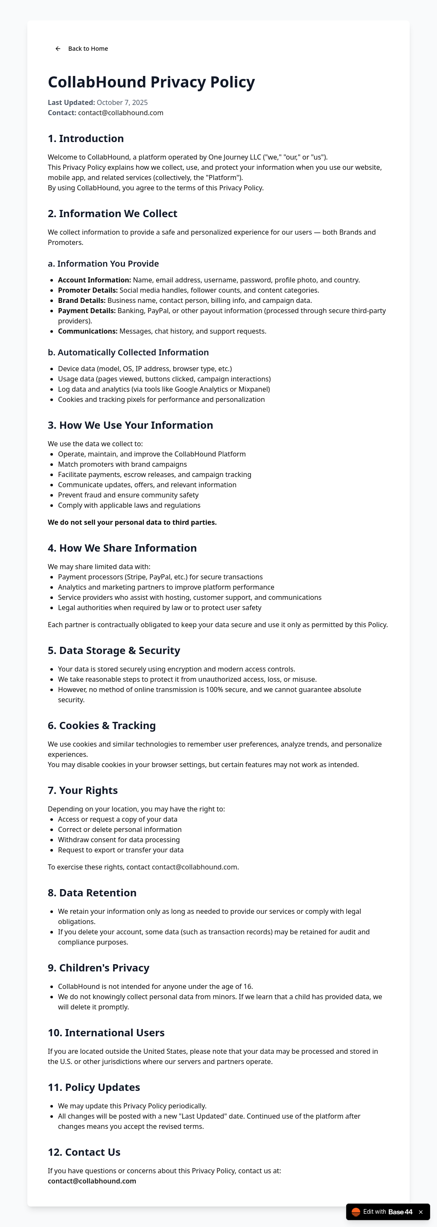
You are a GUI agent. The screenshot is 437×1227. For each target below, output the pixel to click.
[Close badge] (421, 1212)
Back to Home (81, 48)
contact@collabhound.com (120, 112)
